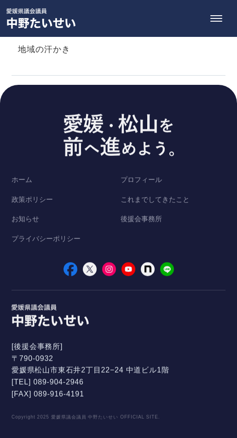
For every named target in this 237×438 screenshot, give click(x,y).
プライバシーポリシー (46, 239)
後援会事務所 (141, 220)
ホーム (22, 180)
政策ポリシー (32, 200)
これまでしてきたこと (155, 200)
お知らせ (25, 220)
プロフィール (141, 180)
